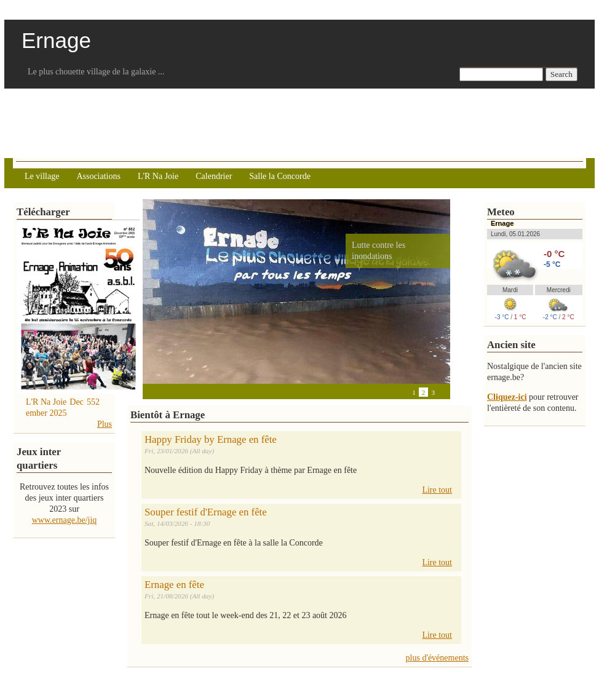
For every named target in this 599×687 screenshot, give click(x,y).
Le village (42, 176)
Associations (98, 176)
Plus (104, 424)
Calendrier (214, 176)
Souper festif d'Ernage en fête (206, 512)
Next (173, 392)
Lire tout (437, 489)
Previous (149, 392)
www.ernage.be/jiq (64, 520)
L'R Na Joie (158, 176)
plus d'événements (437, 657)
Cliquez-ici (507, 397)
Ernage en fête (174, 584)
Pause (161, 392)
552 (93, 402)
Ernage (502, 223)
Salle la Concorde (280, 176)
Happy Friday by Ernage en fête (211, 439)
